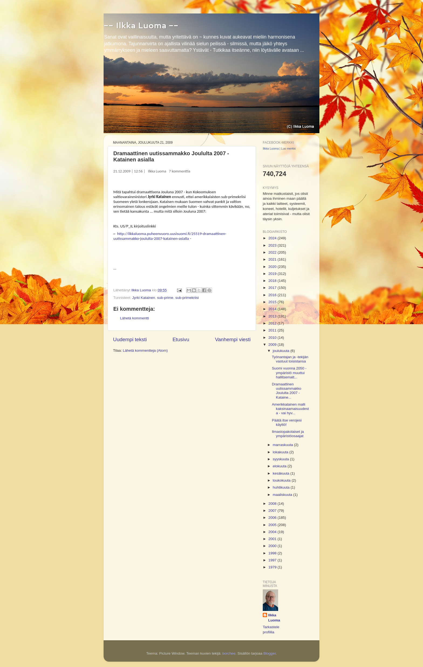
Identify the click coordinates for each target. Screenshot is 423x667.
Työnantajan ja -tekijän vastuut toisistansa (290, 359)
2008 (273, 504)
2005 (273, 525)
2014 (273, 309)
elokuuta (280, 466)
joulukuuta (281, 351)
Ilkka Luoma (157, 171)
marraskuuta (283, 445)
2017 (273, 288)
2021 (273, 259)
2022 (273, 252)
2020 (273, 267)
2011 (273, 330)
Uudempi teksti (130, 339)
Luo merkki (288, 148)
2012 (273, 323)
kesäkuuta (281, 473)
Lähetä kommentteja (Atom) (145, 350)
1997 (273, 560)
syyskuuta (281, 459)
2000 (273, 546)
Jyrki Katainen (143, 298)
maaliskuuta (283, 495)
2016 (273, 295)
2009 (273, 345)
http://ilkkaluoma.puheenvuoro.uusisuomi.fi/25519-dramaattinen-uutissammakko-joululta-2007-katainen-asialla (169, 236)
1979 (273, 567)
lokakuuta (281, 452)
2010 (273, 338)
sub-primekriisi (187, 298)
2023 (273, 245)
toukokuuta (282, 480)
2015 (273, 302)
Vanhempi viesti (233, 339)
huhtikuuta (282, 487)
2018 (273, 281)
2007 (273, 511)
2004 (273, 532)
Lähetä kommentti (134, 318)
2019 (273, 274)
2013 (273, 316)
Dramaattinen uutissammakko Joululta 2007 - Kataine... (286, 390)
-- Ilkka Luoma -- (141, 25)
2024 (273, 238)
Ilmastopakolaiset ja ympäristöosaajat (288, 434)
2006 (273, 518)
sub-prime (165, 298)
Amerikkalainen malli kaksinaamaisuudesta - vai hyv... (290, 408)
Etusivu (181, 339)
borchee (229, 653)
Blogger (269, 653)
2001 (273, 539)
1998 (273, 553)
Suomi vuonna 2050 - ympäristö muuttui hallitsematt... (289, 372)
